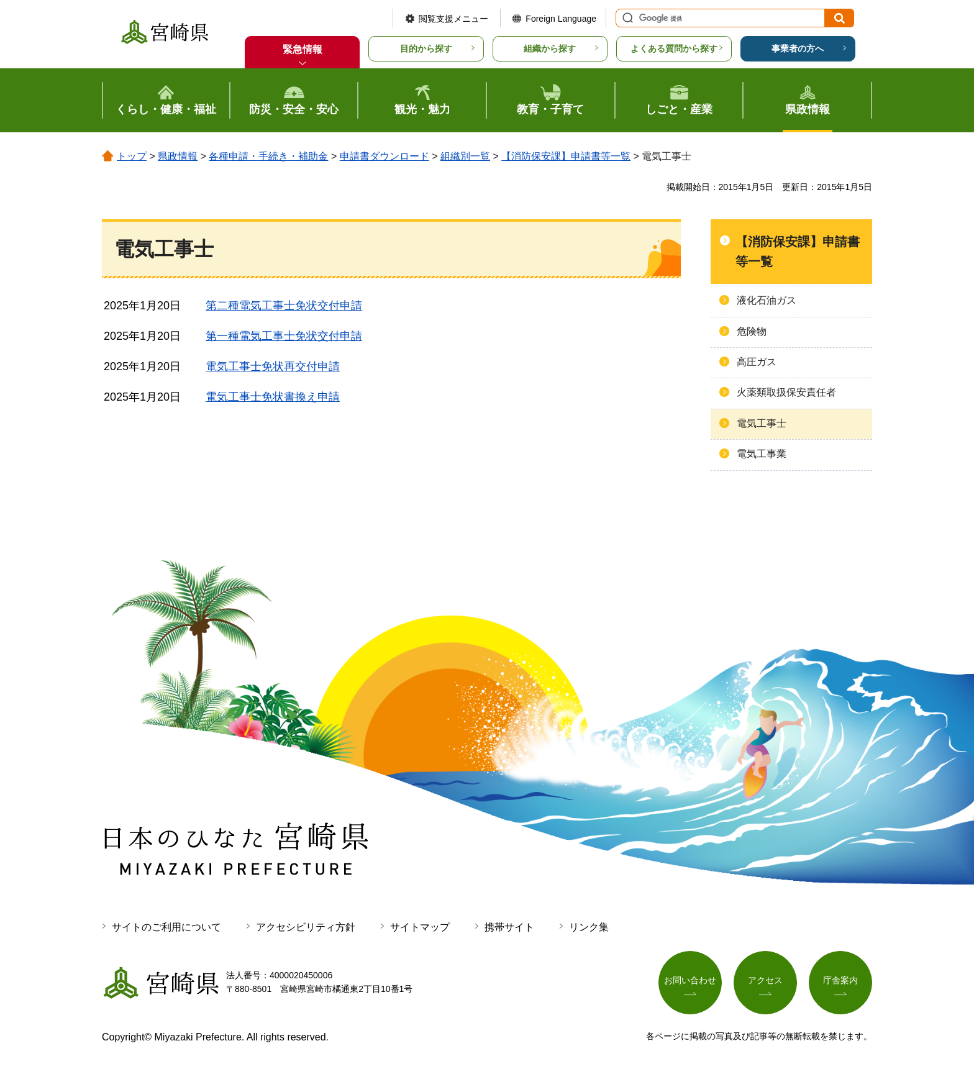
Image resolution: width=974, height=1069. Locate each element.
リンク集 (589, 927)
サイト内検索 (626, 18)
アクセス (765, 980)
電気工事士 (761, 423)
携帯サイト (509, 927)
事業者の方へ (797, 48)
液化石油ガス (766, 300)
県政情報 (178, 156)
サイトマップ (420, 927)
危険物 (752, 331)
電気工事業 (761, 453)
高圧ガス (756, 362)
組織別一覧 (465, 156)
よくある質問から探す (673, 48)
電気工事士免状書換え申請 (273, 397)
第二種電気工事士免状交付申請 (284, 305)
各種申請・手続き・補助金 (268, 156)
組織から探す (550, 48)
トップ (132, 156)
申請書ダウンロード (384, 156)
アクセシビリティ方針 (305, 927)
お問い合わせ (690, 980)
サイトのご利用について (166, 927)
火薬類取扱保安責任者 (786, 392)
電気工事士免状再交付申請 (273, 366)
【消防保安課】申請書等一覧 (565, 156)
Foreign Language (561, 19)
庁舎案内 (840, 980)
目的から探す (426, 48)
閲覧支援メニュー (453, 19)
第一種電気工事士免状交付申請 (284, 336)
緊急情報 (302, 49)
